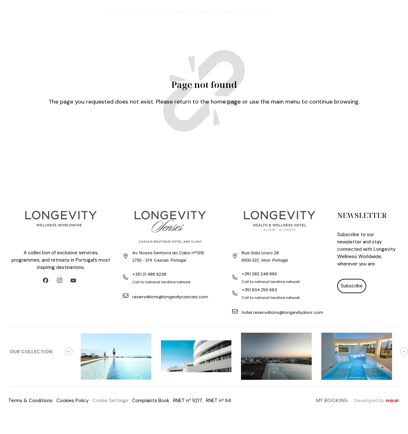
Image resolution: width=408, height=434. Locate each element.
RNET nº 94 (218, 400)
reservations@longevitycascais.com (170, 297)
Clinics (262, 12)
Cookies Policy (72, 400)
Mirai (392, 400)
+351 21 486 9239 (149, 274)
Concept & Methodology (220, 12)
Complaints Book (150, 400)
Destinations (131, 13)
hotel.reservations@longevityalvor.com (282, 312)
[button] (69, 352)
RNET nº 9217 (187, 400)
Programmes (170, 12)
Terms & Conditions (30, 400)
